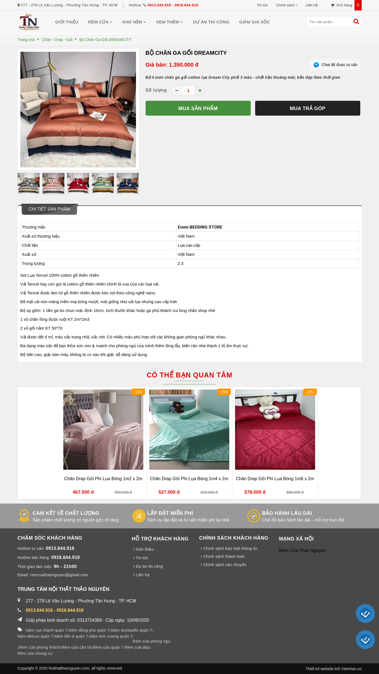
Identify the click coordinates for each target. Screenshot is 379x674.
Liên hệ (311, 5)
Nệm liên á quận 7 (71, 636)
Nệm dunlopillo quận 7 (131, 630)
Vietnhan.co (351, 669)
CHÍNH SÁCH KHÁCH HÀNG (234, 538)
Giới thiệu (66, 22)
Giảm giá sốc (254, 22)
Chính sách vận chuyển (223, 564)
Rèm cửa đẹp (137, 647)
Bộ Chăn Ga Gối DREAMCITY (186, 53)
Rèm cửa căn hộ (76, 647)
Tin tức (262, 5)
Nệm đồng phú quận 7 (89, 630)
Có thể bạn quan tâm (189, 375)
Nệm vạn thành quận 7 (47, 630)
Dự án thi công (211, 22)
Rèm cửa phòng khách (39, 647)
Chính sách (285, 5)
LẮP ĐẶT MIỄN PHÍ (170, 513)
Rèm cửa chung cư (35, 653)
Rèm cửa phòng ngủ (151, 641)
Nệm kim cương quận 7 (111, 636)
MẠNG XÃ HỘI (296, 539)
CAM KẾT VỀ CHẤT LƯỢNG (66, 513)
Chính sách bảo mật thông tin (228, 548)
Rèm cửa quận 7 (108, 647)
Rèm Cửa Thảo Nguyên (302, 550)
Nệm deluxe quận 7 (35, 636)
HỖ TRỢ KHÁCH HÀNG (160, 539)
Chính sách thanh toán (222, 556)
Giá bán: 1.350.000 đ (172, 65)
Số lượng (156, 90)
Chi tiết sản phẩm (49, 209)
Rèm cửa (100, 22)
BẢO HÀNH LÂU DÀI (287, 513)
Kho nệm (134, 22)
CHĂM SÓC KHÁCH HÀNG (50, 538)
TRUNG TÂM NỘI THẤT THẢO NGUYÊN (64, 589)
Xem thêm (169, 22)
